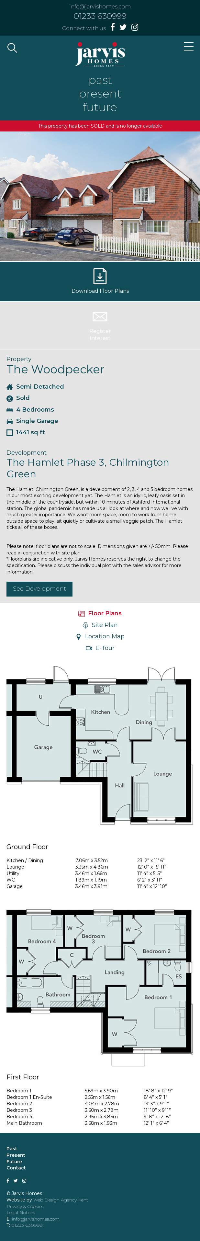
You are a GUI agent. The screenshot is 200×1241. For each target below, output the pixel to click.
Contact (16, 1168)
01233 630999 (100, 16)
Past (11, 1149)
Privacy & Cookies (24, 1206)
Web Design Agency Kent (60, 1200)
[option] (100, 196)
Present (15, 1155)
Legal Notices (20, 1212)
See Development (39, 588)
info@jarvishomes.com (100, 7)
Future (14, 1162)
